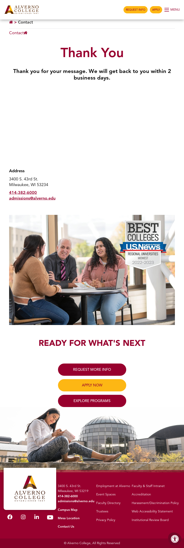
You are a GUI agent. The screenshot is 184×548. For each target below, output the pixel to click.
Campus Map (68, 510)
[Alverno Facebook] (9, 518)
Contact (25, 22)
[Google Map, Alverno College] (92, 125)
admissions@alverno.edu (32, 198)
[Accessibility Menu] (175, 539)
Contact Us (66, 527)
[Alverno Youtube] (50, 518)
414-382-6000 (23, 192)
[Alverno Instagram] (23, 518)
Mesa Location (69, 518)
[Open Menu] (172, 9)
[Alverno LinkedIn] (36, 518)
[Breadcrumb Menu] (18, 33)
